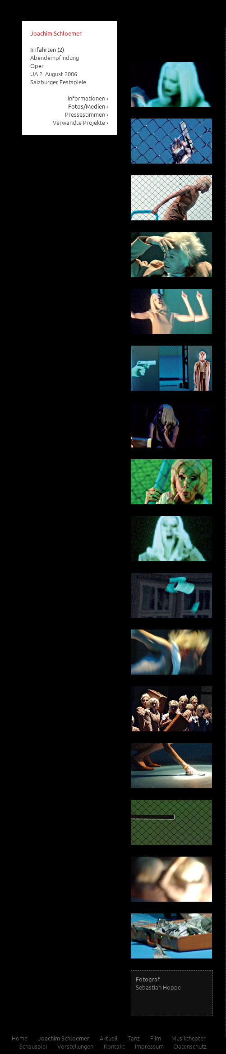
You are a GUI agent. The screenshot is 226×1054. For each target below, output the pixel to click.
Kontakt (114, 1046)
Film (155, 1038)
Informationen (88, 98)
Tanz (134, 1038)
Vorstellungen (75, 1046)
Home (20, 1038)
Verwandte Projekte (81, 122)
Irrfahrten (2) (47, 49)
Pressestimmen (87, 114)
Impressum (149, 1046)
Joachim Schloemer (56, 33)
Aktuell (108, 1038)
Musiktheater (188, 1038)
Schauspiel (33, 1046)
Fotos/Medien (88, 106)
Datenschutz (190, 1046)
